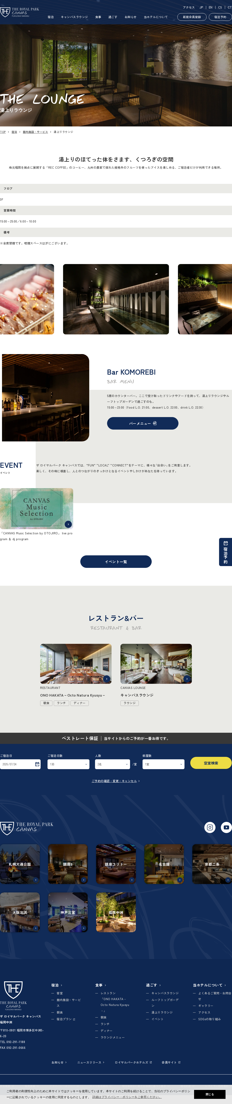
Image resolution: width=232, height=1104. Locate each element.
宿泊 (51, 17)
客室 (60, 993)
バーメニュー (143, 423)
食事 (98, 17)
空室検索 (211, 763)
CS (220, 7)
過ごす (113, 17)
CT (230, 7)
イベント (157, 1019)
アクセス (189, 7)
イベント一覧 (116, 561)
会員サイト (171, 1062)
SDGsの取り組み (209, 1019)
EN (211, 7)
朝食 (60, 1012)
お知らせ (131, 17)
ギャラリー (205, 1005)
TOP (3, 132)
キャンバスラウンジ (74, 17)
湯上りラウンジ (162, 1012)
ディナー (107, 1030)
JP (201, 7)
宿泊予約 (220, 17)
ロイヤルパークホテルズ (133, 1062)
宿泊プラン (66, 1019)
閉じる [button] (210, 1094)
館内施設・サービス (35, 132)
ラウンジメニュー (113, 1037)
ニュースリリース (91, 1062)
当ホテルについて (156, 17)
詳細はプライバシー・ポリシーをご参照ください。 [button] (127, 1097)
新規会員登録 (192, 17)
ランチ (105, 1024)
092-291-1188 (15, 1042)
